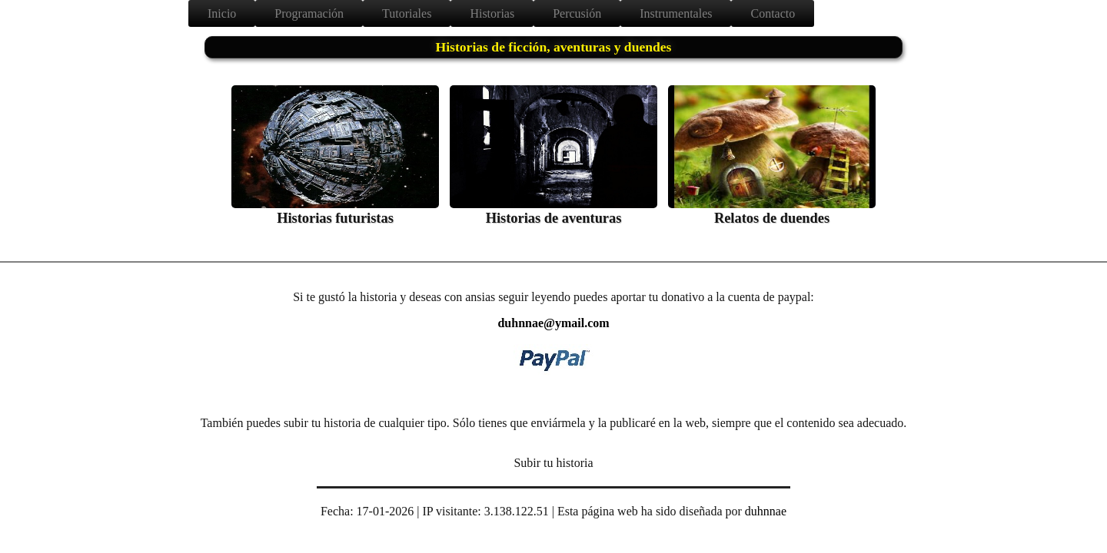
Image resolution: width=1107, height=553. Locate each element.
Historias (492, 13)
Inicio (222, 13)
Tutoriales (406, 13)
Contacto (772, 13)
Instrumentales (676, 13)
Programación (309, 13)
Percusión (577, 13)
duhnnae (765, 511)
